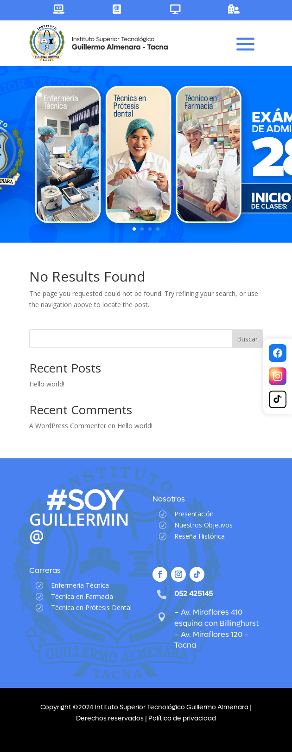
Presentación (194, 513)
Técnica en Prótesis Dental (91, 607)
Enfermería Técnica (80, 585)
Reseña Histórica (199, 536)
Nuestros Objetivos (203, 525)
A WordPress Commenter (67, 425)
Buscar (247, 338)
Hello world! (46, 383)
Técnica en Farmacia (82, 596)
